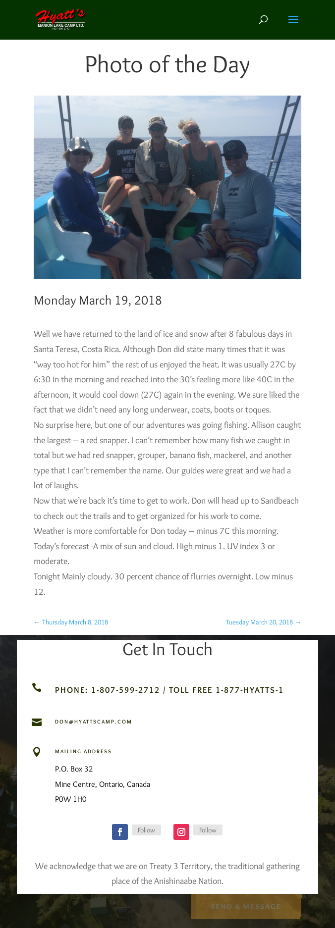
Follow (146, 829)
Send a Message (246, 905)
